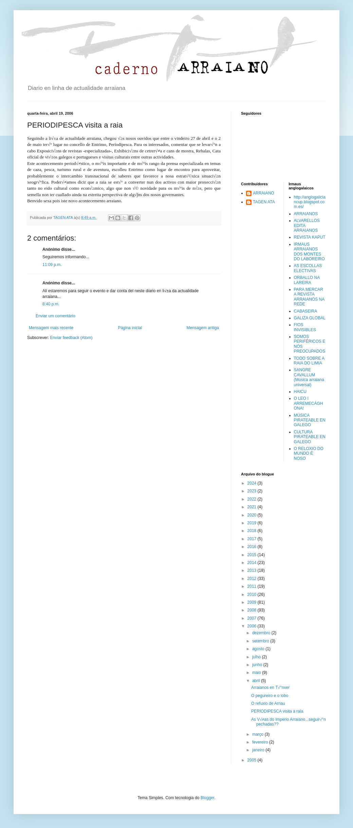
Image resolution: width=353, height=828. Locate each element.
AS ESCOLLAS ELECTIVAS (308, 268)
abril (256, 680)
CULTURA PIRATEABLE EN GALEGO (310, 437)
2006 (252, 626)
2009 (252, 602)
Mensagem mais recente (51, 327)
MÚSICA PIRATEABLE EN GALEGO (310, 420)
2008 (252, 610)
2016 (252, 546)
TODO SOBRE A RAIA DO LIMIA (309, 360)
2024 (252, 483)
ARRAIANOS (306, 213)
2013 (252, 570)
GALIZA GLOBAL (310, 318)
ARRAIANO (263, 193)
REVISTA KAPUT (310, 237)
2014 (252, 562)
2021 (252, 507)
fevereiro (260, 742)
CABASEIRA (305, 311)
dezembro (262, 633)
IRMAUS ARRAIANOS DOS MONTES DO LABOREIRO (309, 251)
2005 (252, 760)
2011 (252, 586)
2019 (252, 523)
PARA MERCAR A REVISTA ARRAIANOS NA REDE (309, 296)
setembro (261, 641)
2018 (252, 530)
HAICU (300, 391)
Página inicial (130, 327)
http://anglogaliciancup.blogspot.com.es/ (310, 202)
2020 (252, 515)
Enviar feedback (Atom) (71, 337)
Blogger (208, 797)
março (258, 734)
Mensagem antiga (203, 327)
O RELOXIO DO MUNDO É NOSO (308, 453)
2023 (252, 491)
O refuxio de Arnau (268, 703)
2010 (252, 594)
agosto (258, 648)
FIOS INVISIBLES (305, 327)
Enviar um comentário (55, 316)
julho (257, 657)
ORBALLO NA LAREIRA (307, 280)
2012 (252, 578)
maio (257, 672)
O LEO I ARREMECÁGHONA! (308, 403)
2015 (252, 554)
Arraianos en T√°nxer (270, 687)
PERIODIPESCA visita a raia (277, 711)
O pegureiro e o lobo (269, 695)
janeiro (258, 750)
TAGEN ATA (264, 202)
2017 (252, 539)
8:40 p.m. (50, 304)
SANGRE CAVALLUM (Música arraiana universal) (309, 377)
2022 (252, 499)
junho (257, 664)
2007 (252, 618)
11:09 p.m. (52, 264)
